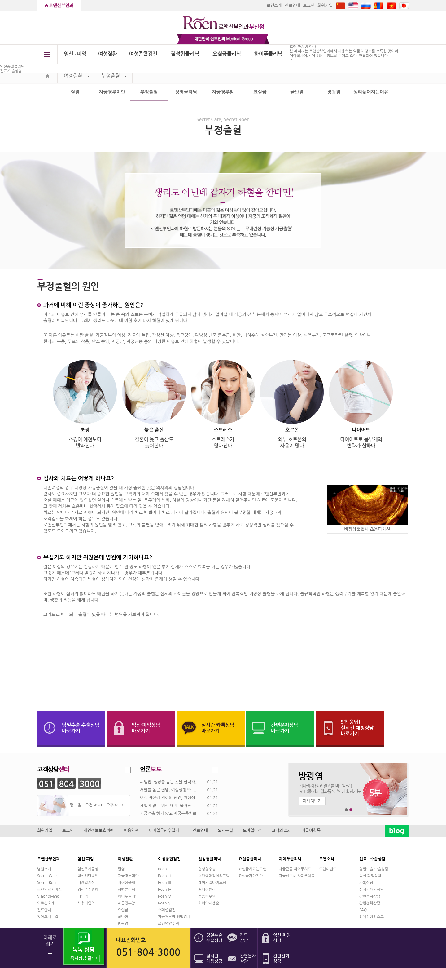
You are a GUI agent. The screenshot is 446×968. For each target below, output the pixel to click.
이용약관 (131, 830)
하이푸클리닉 (268, 54)
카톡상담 (366, 883)
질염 (75, 92)
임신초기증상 (87, 869)
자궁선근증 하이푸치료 (297, 876)
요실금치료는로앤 (252, 869)
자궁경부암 (223, 92)
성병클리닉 (186, 92)
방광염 (333, 92)
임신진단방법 (87, 876)
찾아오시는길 (47, 917)
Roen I (163, 869)
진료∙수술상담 (11, 71)
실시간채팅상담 (371, 889)
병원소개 (44, 869)
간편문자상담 (369, 896)
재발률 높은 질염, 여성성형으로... (169, 790)
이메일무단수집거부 (166, 830)
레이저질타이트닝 (212, 883)
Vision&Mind (48, 896)
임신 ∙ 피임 (75, 54)
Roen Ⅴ (165, 896)
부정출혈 (114, 76)
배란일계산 (86, 883)
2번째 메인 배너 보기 (351, 810)
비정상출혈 (126, 883)
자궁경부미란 (112, 92)
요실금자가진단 (250, 876)
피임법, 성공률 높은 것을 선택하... (169, 782)
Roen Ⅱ (165, 876)
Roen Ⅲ (165, 883)
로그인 (308, 5)
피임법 (82, 896)
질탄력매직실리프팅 (214, 876)
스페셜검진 (166, 910)
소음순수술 (207, 896)
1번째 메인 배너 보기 (346, 810)
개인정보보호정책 (99, 830)
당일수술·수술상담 (373, 869)
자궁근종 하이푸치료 (295, 869)
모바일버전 (252, 830)
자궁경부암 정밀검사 (174, 917)
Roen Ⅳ (165, 889)
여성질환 (107, 54)
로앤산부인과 (61, 5)
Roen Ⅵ (165, 903)
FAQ (363, 910)
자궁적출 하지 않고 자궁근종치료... (170, 813)
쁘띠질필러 (207, 889)
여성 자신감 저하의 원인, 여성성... (169, 798)
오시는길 (225, 830)
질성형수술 (207, 869)
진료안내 (292, 5)
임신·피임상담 (370, 876)
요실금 (259, 92)
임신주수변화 (87, 889)
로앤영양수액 (168, 924)
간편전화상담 (369, 903)
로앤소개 (274, 5)
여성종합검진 (143, 54)
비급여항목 (311, 830)
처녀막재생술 (208, 903)
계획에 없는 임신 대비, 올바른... (167, 806)
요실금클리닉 (227, 54)
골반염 (297, 92)
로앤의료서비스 (49, 889)
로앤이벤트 (327, 869)
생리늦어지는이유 (370, 92)
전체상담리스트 (371, 917)
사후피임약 (86, 903)
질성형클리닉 (185, 54)
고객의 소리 (282, 830)
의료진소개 (46, 903)
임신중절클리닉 (12, 67)
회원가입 (325, 5)
